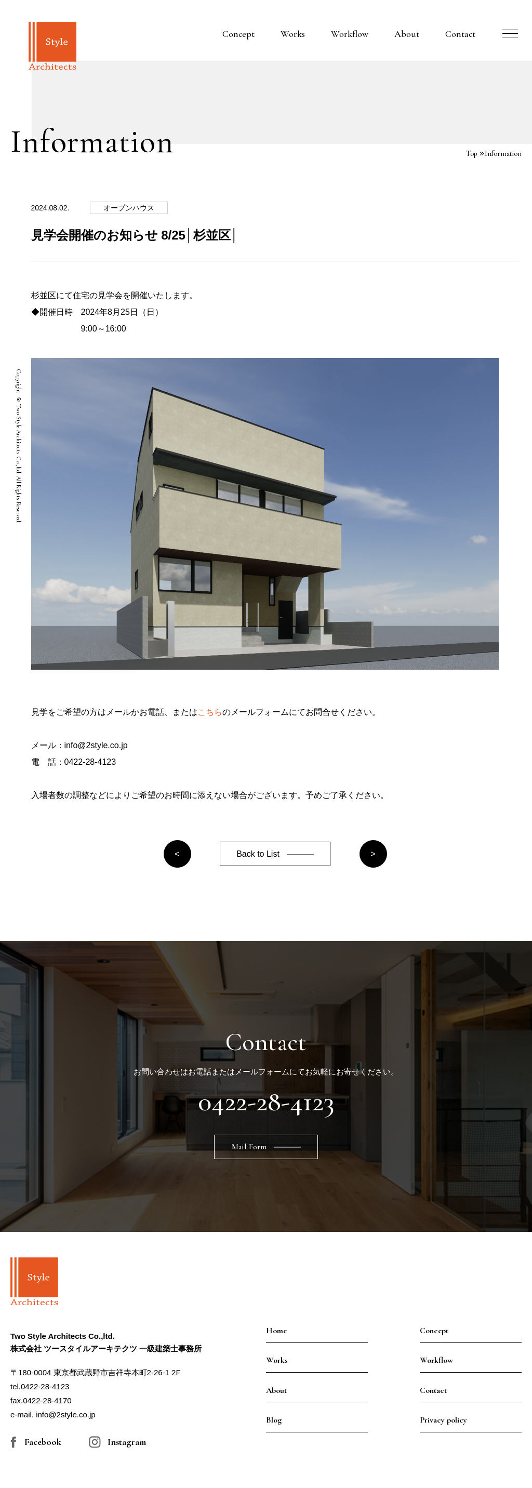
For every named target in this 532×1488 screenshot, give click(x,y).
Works (293, 33)
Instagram (127, 1441)
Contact (460, 33)
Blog (274, 1420)
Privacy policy (443, 1420)
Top (471, 153)
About (406, 33)
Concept (238, 33)
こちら (209, 712)
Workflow (349, 33)
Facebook (42, 1441)
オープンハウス (128, 208)
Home (276, 1330)
